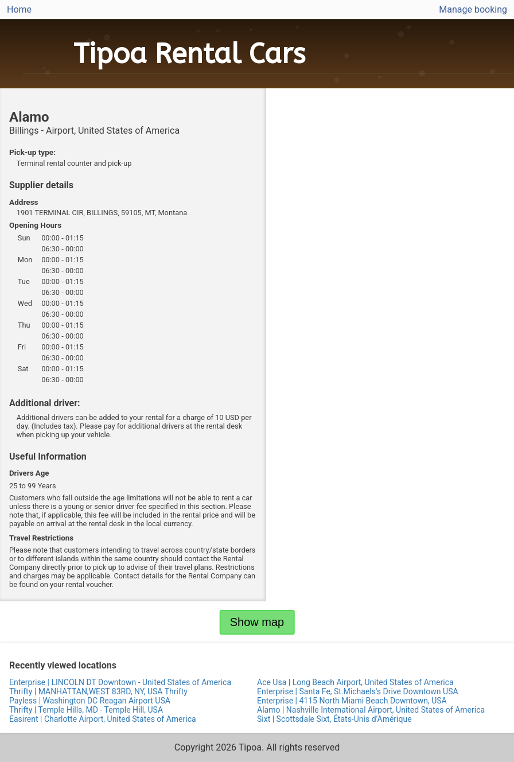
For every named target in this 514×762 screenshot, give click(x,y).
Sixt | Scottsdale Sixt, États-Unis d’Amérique (334, 719)
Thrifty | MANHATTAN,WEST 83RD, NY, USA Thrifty (98, 691)
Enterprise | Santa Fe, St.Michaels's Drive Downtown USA (357, 691)
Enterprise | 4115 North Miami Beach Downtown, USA (352, 700)
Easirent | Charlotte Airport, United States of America (102, 719)
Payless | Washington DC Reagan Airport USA (89, 700)
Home (19, 9)
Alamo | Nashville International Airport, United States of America (371, 709)
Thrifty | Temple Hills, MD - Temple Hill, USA (86, 709)
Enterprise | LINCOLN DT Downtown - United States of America (120, 682)
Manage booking (473, 9)
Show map (257, 622)
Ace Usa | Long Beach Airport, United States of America (355, 682)
